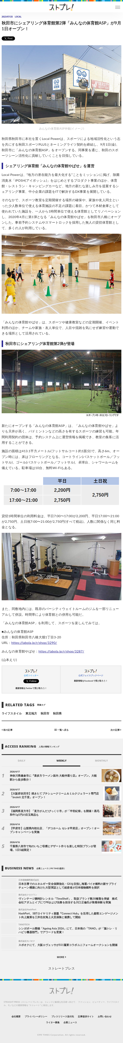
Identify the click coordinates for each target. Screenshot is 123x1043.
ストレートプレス (61, 968)
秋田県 (57, 713)
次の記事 (115, 729)
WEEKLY (61, 760)
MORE (61, 957)
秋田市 (45, 713)
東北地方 (31, 713)
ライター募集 (53, 1022)
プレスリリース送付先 (62, 1016)
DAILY (21, 760)
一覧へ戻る (61, 729)
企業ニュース (70, 1022)
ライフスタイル (12, 713)
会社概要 (16, 1016)
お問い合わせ (104, 1016)
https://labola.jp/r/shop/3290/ (34, 643)
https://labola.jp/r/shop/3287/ (61, 651)
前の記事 (7, 729)
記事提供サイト (86, 1016)
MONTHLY (101, 760)
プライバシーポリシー (36, 1016)
